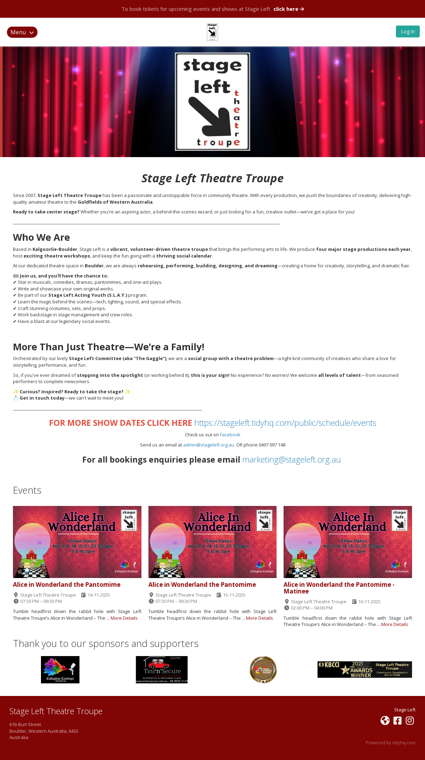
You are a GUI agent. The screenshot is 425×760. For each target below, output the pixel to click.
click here (288, 8)
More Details (124, 618)
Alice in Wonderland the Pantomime (66, 584)
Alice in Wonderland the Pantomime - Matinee (339, 587)
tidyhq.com (404, 742)
